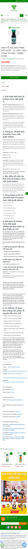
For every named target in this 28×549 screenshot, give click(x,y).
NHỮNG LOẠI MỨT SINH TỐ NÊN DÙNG (12, 318)
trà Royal (10, 353)
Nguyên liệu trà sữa (7, 337)
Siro (20, 354)
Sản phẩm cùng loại (8, 449)
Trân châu (10, 354)
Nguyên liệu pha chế (7, 294)
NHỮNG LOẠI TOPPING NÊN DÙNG (11, 326)
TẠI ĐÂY (18, 264)
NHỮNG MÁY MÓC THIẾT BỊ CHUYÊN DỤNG (14, 332)
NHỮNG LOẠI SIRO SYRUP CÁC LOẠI (12, 321)
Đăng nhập (19, 1)
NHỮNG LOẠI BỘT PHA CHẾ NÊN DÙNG (13, 323)
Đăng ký (24, 1)
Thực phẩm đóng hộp (11, 356)
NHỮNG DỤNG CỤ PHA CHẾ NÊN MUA (12, 335)
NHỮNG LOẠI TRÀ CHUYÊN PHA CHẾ (12, 315)
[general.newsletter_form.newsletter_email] (10, 523)
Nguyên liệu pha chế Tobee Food (13, 236)
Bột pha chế (16, 354)
